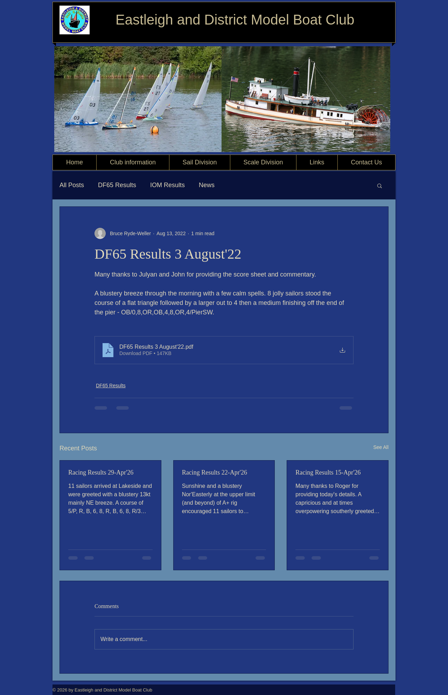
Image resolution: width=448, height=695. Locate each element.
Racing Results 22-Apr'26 (214, 472)
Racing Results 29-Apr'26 (100, 472)
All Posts (71, 185)
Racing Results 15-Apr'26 (327, 472)
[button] (379, 185)
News (207, 185)
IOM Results (167, 185)
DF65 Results (117, 185)
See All (380, 447)
